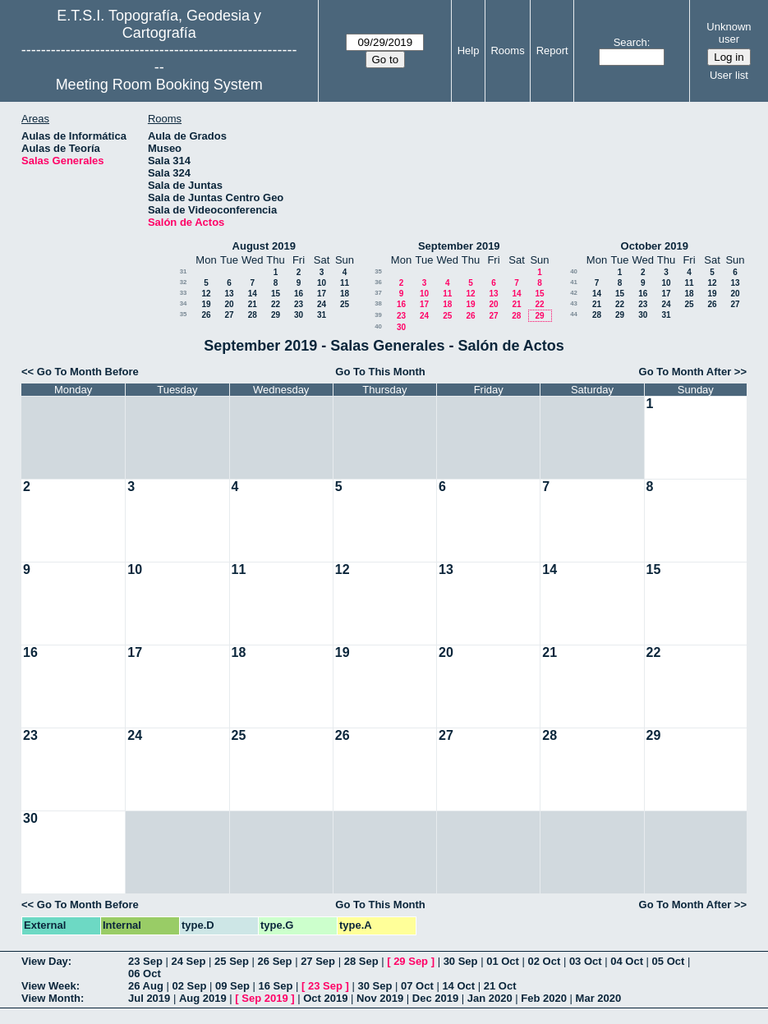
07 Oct (417, 986)
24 (321, 304)
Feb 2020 (544, 998)
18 (344, 293)
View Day (44, 961)
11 (344, 282)
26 (205, 314)
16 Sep (276, 986)
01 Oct (502, 961)
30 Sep (461, 961)
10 (321, 282)
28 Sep (361, 961)
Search (630, 42)
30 (298, 314)
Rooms (507, 50)
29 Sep (410, 961)
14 (252, 293)
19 (205, 304)
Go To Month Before (88, 371)
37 (378, 292)
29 (275, 314)
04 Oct (626, 961)
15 (275, 293)
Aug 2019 (203, 998)
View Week (48, 986)
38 (378, 303)
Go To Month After (685, 371)
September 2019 (459, 246)
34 (183, 303)
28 (252, 314)
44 (573, 314)
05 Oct (668, 961)
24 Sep (189, 961)
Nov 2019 (379, 998)
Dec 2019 (435, 998)
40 (378, 326)
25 (344, 304)
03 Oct (585, 961)
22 (275, 304)
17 (321, 293)
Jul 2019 (149, 998)
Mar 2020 (599, 998)
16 (298, 293)
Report (552, 50)
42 (573, 292)
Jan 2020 (490, 998)
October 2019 (654, 246)
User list (729, 75)
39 (378, 315)
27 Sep (318, 961)
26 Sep (275, 961)
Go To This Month (380, 371)
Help (469, 50)
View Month (50, 998)
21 (252, 304)
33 (183, 292)
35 (183, 314)
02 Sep (189, 986)
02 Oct (544, 961)
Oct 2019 (325, 998)
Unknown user (728, 33)
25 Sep (231, 961)
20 (228, 304)
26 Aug (145, 986)
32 (183, 282)
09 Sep (232, 986)
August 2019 (264, 246)
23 (298, 304)
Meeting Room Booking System (159, 84)
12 (205, 293)
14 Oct (458, 986)
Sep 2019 (264, 998)
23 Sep (145, 961)
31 (183, 271)
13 (228, 293)
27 (228, 314)
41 (573, 282)
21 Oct (500, 986)
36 (378, 282)
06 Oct (144, 973)
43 (573, 303)
